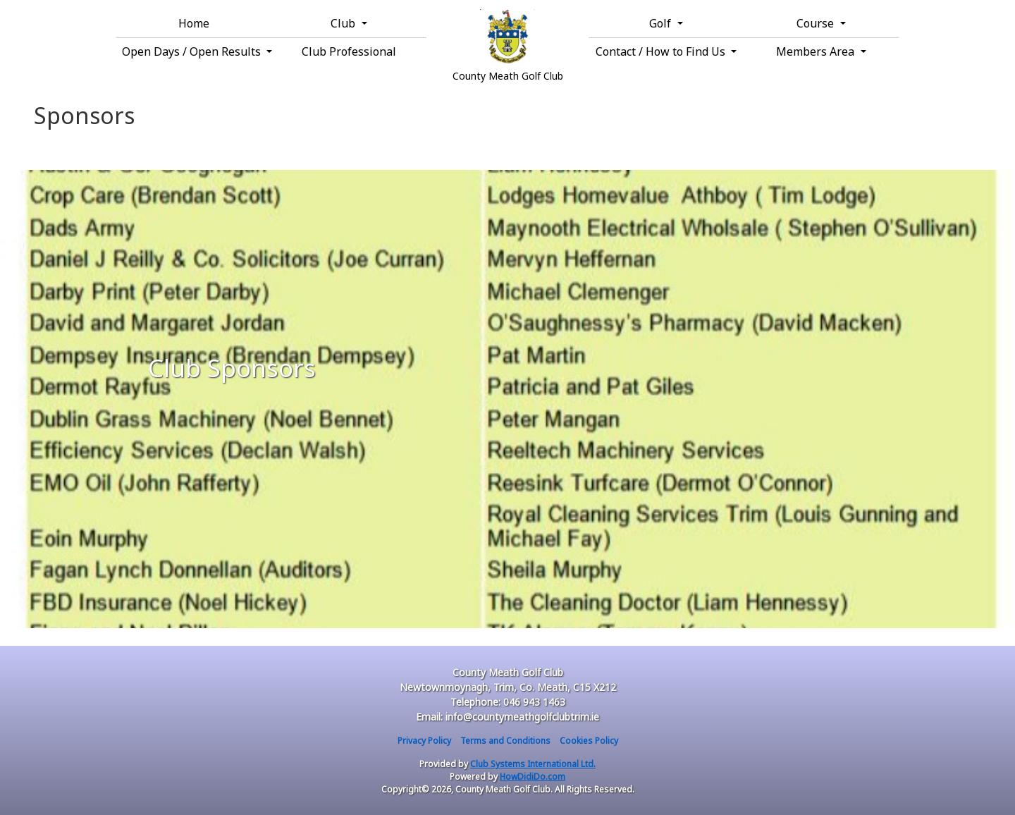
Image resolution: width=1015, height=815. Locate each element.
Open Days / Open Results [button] (193, 51)
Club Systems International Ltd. (533, 764)
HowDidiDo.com (532, 777)
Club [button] (344, 23)
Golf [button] (661, 23)
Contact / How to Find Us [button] (662, 51)
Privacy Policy (424, 741)
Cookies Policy (589, 741)
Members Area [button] (816, 51)
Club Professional (349, 51)
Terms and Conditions (505, 741)
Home (193, 23)
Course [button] (816, 23)
